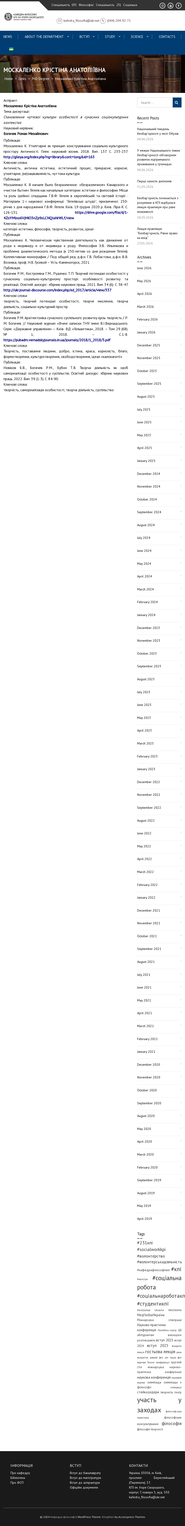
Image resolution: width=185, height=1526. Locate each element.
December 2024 (148, 474)
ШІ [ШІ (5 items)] (180, 1330)
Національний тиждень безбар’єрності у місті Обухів (158, 131)
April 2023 (144, 730)
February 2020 (147, 1167)
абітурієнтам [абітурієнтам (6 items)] (145, 1335)
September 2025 (149, 384)
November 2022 (148, 795)
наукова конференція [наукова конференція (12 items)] (154, 1377)
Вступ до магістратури (85, 1478)
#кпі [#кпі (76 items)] (176, 1269)
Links (22, 78)
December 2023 (148, 628)
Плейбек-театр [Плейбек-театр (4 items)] (167, 1330)
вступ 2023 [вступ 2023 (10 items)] (164, 1340)
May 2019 (144, 1206)
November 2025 (148, 358)
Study (110, 36)
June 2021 (144, 987)
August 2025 (146, 396)
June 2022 (144, 833)
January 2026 (146, 332)
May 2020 (144, 1129)
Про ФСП (17, 1482)
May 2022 (144, 846)
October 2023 (147, 653)
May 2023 (144, 718)
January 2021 (146, 1052)
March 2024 (145, 589)
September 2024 (149, 512)
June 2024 (144, 551)
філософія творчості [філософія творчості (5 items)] (150, 1429)
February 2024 (147, 602)
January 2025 (146, 461)
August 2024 (146, 525)
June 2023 (144, 705)
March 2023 (145, 743)
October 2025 (147, 371)
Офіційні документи (84, 1487)
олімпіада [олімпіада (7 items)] (154, 1382)
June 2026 (144, 268)
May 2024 (144, 564)
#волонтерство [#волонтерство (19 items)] (151, 1256)
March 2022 (145, 872)
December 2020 (148, 1064)
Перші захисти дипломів (154, 181)
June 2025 (144, 422)
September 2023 (149, 666)
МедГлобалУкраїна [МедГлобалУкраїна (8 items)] (150, 1315)
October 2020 (147, 1090)
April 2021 (144, 1013)
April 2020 (144, 1141)
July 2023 (143, 692)
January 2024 (146, 615)
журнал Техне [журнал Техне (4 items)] (146, 1362)
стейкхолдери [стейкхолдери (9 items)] (148, 1392)
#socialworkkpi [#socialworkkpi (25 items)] (151, 1249)
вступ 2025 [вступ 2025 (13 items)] (157, 1345)
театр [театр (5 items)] (178, 1392)
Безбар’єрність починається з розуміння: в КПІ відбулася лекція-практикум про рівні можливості (157, 205)
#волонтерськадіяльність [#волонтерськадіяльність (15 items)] (159, 1261)
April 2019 (144, 1219)
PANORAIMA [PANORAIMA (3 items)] (175, 1310)
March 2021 (145, 1026)
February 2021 (147, 1039)
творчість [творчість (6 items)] (166, 1392)
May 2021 (144, 1000)
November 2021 (148, 923)
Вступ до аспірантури (85, 1482)
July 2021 (143, 975)
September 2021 (149, 949)
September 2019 (149, 1180)
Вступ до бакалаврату (85, 1473)
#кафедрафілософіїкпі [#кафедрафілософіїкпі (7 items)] (153, 1270)
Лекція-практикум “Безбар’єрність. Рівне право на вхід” (157, 233)
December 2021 (148, 910)
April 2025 (144, 448)
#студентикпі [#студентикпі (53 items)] (153, 1303)
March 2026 (145, 307)
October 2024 (147, 499)
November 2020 (148, 1077)
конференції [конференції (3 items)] (163, 1362)
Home (9, 78)
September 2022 (149, 808)
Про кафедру (20, 1473)
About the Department (44, 36)
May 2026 (144, 281)
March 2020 (145, 1154)
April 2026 (144, 294)
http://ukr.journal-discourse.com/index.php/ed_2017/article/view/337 (57, 290)
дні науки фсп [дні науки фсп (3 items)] (173, 1357)
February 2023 (147, 756)
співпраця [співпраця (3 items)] (176, 1387)
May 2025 (144, 435)
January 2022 (146, 897)
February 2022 (147, 885)
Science (137, 36)
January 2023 (146, 769)
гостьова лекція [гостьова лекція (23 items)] (160, 1351)
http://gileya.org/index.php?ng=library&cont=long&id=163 (49, 157)
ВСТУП (84, 36)
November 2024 (148, 486)
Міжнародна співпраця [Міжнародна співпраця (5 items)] (159, 1320)
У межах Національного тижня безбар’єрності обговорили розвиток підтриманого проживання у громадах (158, 157)
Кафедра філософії (63, 1517)
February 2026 (147, 319)
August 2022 (146, 820)
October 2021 (147, 936)
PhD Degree (40, 78)
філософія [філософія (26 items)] (172, 1423)
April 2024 (144, 576)
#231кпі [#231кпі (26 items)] (145, 1242)
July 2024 (143, 538)
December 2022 (148, 782)
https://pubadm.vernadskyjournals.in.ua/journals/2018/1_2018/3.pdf (57, 340)
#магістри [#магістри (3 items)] (142, 1279)
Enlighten (108, 1517)
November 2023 (148, 640)
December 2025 (148, 345)
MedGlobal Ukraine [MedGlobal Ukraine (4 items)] (150, 1310)
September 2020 (149, 1103)
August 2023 (146, 679)
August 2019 (146, 1193)
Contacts (167, 36)
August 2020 (146, 1116)
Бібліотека (17, 1478)
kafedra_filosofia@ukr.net (147, 1497)
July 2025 (143, 409)
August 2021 (146, 962)
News (7, 36)
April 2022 (144, 859)
